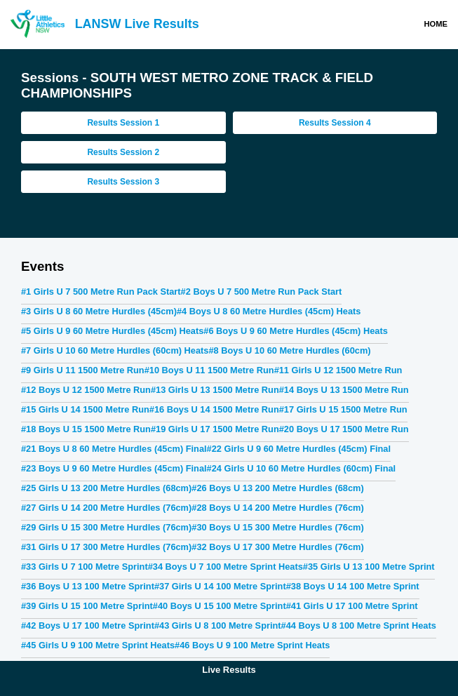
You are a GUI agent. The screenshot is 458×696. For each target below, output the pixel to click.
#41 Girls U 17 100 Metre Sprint (352, 606)
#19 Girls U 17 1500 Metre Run (215, 429)
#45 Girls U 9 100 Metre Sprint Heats (98, 645)
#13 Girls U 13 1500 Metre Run (215, 389)
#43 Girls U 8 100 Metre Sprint (217, 625)
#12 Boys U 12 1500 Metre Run (86, 389)
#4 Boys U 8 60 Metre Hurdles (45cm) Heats (269, 311)
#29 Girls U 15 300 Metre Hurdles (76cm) (106, 527)
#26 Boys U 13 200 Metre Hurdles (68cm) (277, 488)
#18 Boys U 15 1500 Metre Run (86, 429)
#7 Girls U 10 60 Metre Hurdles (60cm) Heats (114, 350)
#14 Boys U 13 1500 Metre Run (344, 389)
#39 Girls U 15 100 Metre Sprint (87, 606)
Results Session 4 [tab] (335, 123)
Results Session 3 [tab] (123, 182)
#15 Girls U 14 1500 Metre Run (85, 409)
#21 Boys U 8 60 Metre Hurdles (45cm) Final (114, 448)
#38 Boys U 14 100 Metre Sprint (352, 586)
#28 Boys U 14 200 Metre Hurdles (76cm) (277, 507)
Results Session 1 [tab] (123, 123)
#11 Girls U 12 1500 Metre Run (338, 370)
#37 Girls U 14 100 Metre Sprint (220, 586)
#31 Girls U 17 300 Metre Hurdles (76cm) (106, 547)
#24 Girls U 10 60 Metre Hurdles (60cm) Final (301, 468)
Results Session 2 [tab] (123, 152)
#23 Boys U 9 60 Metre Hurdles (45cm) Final (114, 468)
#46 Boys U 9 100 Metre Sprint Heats (252, 645)
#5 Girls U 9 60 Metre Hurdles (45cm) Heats (112, 331)
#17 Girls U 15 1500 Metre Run (343, 409)
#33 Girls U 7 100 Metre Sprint (84, 566)
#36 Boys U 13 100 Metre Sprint (87, 586)
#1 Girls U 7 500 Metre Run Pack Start (101, 291)
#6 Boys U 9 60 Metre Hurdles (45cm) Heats (295, 331)
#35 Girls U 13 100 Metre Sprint (369, 566)
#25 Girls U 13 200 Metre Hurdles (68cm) (106, 488)
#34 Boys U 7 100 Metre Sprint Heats (225, 566)
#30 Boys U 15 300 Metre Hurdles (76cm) (277, 527)
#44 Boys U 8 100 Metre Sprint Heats (358, 625)
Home (435, 24)
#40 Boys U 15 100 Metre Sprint (219, 606)
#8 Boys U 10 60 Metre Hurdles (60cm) (289, 350)
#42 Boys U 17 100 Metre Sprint (87, 625)
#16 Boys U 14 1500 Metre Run (214, 409)
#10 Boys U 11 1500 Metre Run (209, 370)
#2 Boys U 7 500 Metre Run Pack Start (261, 291)
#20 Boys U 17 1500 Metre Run (344, 429)
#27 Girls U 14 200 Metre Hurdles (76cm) (106, 507)
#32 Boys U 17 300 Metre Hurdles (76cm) (277, 547)
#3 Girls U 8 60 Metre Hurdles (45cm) (99, 311)
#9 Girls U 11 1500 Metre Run (82, 370)
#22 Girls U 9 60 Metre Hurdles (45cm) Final (299, 448)
